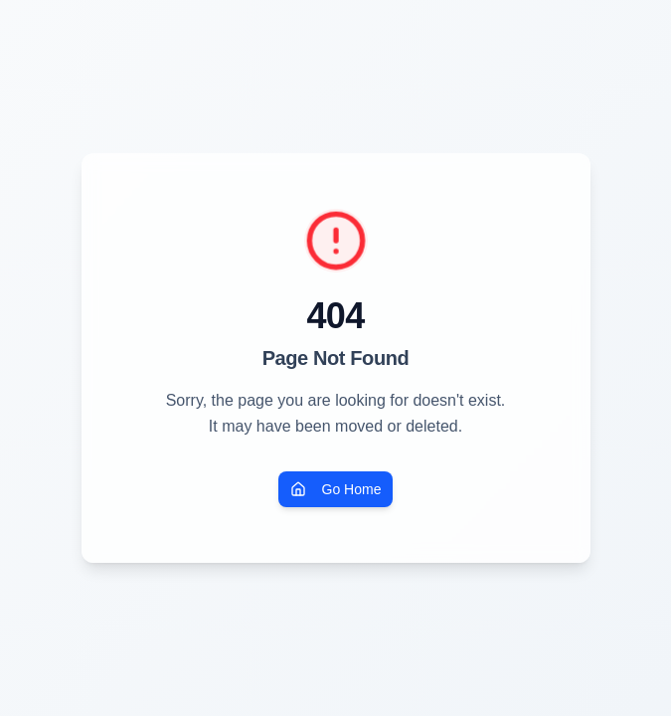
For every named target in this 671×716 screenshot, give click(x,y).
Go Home (336, 489)
